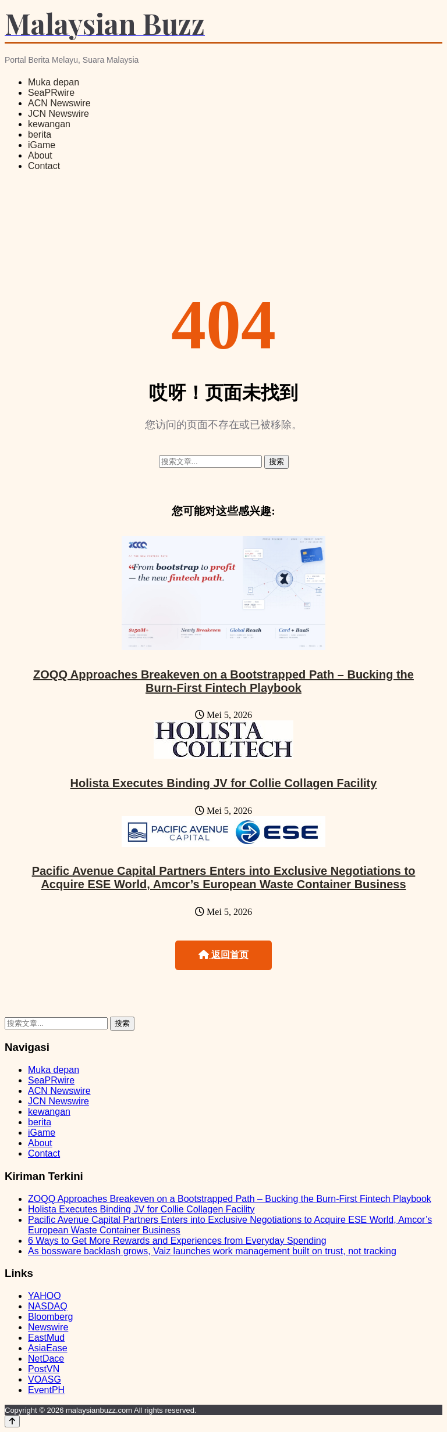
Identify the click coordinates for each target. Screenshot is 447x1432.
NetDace (46, 1358)
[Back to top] (12, 1421)
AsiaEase (48, 1348)
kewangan (49, 124)
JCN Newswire (58, 114)
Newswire (48, 1327)
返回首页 (223, 955)
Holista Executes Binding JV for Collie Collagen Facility (223, 783)
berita (39, 134)
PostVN (43, 1369)
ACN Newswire (59, 103)
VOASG (44, 1379)
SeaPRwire (51, 93)
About (40, 155)
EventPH (46, 1390)
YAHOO (44, 1296)
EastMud (46, 1338)
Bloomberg (50, 1317)
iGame (41, 145)
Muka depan (53, 82)
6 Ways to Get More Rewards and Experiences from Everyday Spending (177, 1241)
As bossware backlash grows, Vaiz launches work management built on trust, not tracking (212, 1251)
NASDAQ (48, 1306)
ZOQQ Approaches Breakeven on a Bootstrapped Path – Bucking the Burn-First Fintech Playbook (223, 681)
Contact (44, 166)
